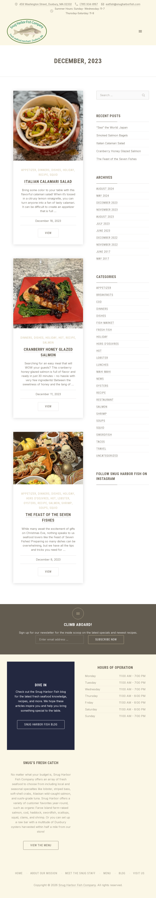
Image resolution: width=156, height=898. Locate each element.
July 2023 (103, 223)
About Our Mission (43, 873)
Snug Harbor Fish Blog (40, 724)
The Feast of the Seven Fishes (116, 159)
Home (19, 873)
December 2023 (107, 202)
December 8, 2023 (48, 559)
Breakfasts (104, 295)
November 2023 (107, 209)
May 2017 (102, 258)
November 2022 (107, 244)
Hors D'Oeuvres (37, 498)
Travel (101, 448)
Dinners (44, 170)
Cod (99, 302)
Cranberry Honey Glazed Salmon (118, 151)
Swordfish (104, 434)
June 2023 (103, 230)
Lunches (102, 364)
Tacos (100, 441)
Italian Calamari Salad (48, 181)
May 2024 (102, 195)
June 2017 (103, 251)
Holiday (68, 170)
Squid (54, 174)
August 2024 (105, 188)
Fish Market (105, 323)
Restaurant (105, 399)
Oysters (30, 503)
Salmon (48, 342)
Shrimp (66, 503)
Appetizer (28, 170)
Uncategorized (107, 455)
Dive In (41, 685)
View (52, 232)
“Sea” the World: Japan (112, 127)
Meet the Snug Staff (80, 873)
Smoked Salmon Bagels (112, 135)
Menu (107, 873)
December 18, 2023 (48, 221)
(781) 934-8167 (89, 4)
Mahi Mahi (103, 371)
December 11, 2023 (48, 394)
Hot (61, 337)
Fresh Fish (104, 330)
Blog (122, 873)
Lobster (63, 498)
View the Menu (40, 845)
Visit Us (138, 873)
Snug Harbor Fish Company (77, 885)
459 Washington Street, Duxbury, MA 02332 (45, 4)
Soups (43, 507)
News (100, 378)
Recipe (43, 174)
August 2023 (105, 216)
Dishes (56, 170)
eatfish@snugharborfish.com (123, 4)
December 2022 (107, 237)
